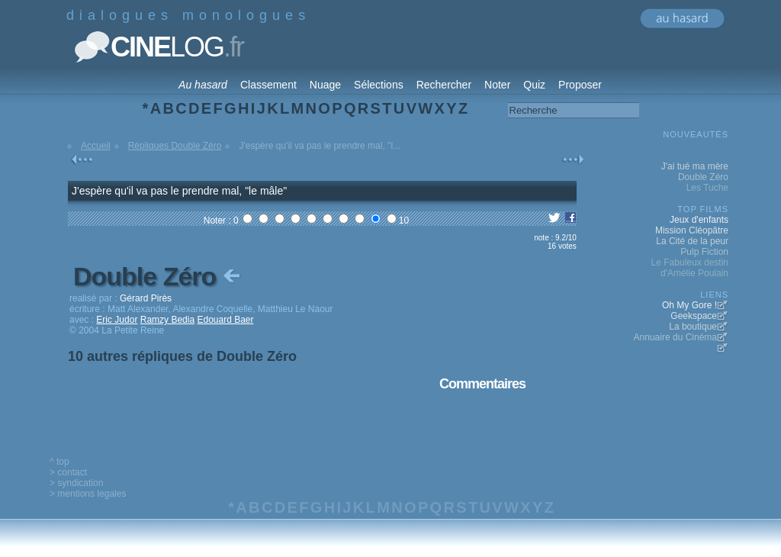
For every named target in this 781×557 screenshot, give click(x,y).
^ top (59, 461)
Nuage (325, 85)
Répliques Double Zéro (175, 145)
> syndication (76, 483)
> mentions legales (88, 493)
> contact (68, 472)
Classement (268, 85)
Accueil (96, 145)
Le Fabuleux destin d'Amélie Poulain (689, 267)
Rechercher (443, 85)
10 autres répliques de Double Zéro (182, 356)
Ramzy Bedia (167, 319)
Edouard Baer (225, 319)
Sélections (378, 85)
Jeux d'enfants (699, 219)
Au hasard (202, 85)
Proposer (580, 85)
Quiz (534, 85)
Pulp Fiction (704, 251)
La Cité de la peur (692, 241)
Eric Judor (116, 319)
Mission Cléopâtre (691, 230)
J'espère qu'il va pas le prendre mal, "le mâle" (179, 191)
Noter (497, 85)
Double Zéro (158, 276)
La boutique (693, 326)
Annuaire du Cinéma (675, 337)
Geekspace (693, 316)
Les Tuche (707, 187)
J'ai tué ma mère (694, 166)
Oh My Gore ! (689, 305)
